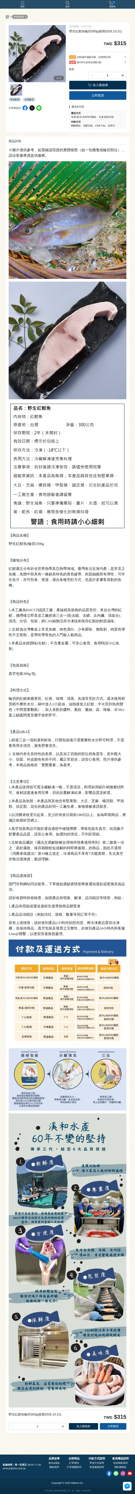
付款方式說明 (96, 1458)
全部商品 (74, 1458)
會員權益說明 (120, 1458)
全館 (72, 57)
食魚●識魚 (54, 1463)
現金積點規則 (120, 1463)
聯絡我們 (54, 1467)
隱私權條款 (120, 1467)
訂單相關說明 (74, 1467)
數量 (71, 69)
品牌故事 (54, 1458)
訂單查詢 (74, 1463)
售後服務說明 (96, 1467)
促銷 (72, 62)
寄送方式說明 (96, 1463)
